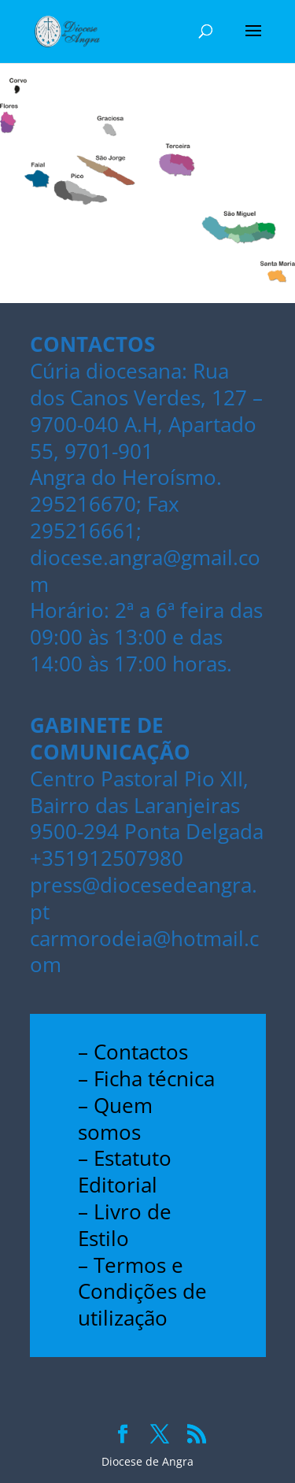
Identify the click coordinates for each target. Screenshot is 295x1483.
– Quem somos (115, 1118)
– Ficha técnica (146, 1078)
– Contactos (133, 1051)
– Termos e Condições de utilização (142, 1292)
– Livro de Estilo (124, 1224)
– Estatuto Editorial (124, 1171)
